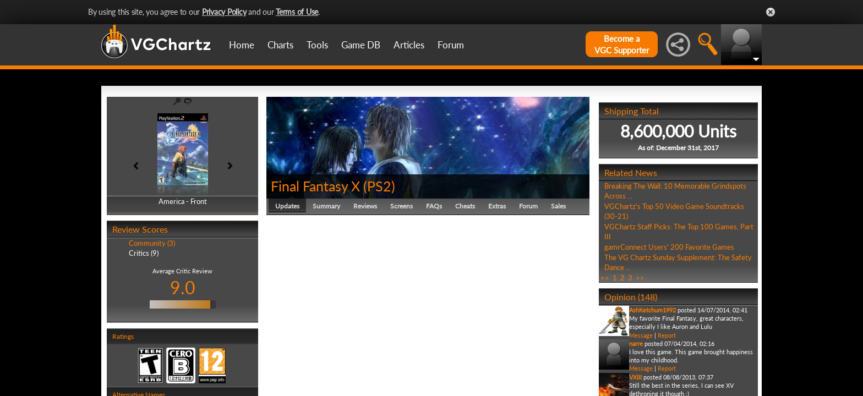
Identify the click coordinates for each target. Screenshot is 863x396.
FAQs (434, 206)
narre (636, 343)
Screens (401, 206)
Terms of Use (297, 11)
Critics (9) (144, 253)
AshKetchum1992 (652, 310)
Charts (280, 45)
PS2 (379, 186)
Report (667, 335)
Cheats (465, 206)
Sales (558, 206)
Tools (317, 45)
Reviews (365, 206)
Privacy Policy (224, 11)
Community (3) (152, 243)
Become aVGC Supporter (621, 44)
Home (241, 45)
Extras (497, 206)
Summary (326, 206)
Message (641, 335)
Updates (287, 206)
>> (640, 277)
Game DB (360, 45)
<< (605, 277)
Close (770, 12)
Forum (451, 45)
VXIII (635, 377)
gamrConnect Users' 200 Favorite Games (669, 247)
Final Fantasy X (315, 186)
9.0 (182, 287)
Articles (409, 45)
